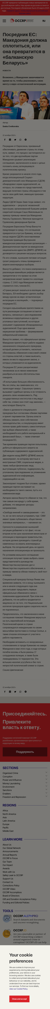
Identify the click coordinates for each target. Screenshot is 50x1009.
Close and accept (19, 999)
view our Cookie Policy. (18, 989)
